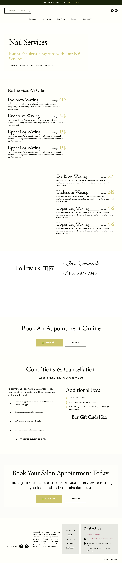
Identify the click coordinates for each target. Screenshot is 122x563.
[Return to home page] (61, 10)
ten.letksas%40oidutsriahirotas (100, 539)
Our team (71, 539)
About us (71, 535)
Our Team (61, 19)
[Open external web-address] (90, 431)
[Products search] (17, 11)
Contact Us (88, 19)
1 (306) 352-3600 (94, 534)
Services (32, 19)
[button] (28, 10)
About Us (47, 19)
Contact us (70, 548)
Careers (74, 19)
